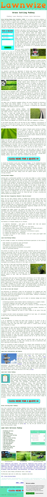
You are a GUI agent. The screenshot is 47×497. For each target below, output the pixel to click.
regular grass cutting (39, 378)
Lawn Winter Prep (17, 467)
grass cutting (36, 129)
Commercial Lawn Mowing (11, 463)
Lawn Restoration (37, 467)
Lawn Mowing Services (32, 466)
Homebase (19, 363)
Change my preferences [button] (39, 493)
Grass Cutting (8, 467)
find (5, 408)
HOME (27, 9)
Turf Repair (31, 469)
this (29, 355)
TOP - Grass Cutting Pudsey (8, 476)
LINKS (31, 9)
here (31, 359)
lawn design (30, 125)
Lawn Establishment (40, 469)
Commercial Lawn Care (7, 466)
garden (22, 42)
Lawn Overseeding (27, 467)
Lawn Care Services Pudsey (11, 428)
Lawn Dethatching (22, 469)
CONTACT (38, 9)
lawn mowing (12, 170)
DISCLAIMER (43, 9)
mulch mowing (42, 380)
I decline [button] (32, 493)
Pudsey (29, 163)
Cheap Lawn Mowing (12, 469)
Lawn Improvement (30, 465)
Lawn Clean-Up (23, 463)
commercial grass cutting (22, 385)
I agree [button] (28, 493)
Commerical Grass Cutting (35, 463)
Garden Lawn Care (40, 465)
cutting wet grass (12, 293)
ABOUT (34, 9)
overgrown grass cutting (31, 388)
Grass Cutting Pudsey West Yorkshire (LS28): (13, 19)
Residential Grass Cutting (17, 465)
